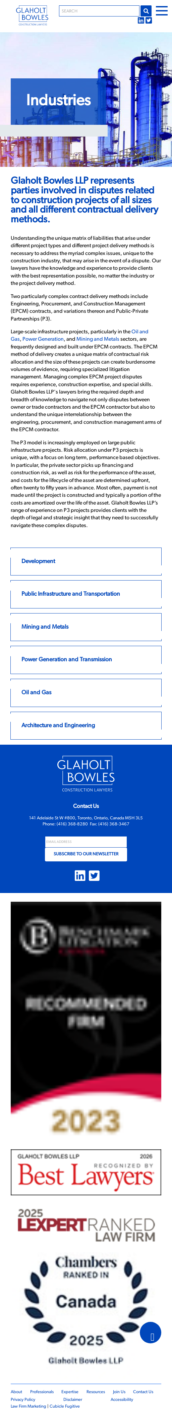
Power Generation (43, 339)
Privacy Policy (23, 1400)
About (16, 1392)
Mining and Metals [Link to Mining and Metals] (44, 627)
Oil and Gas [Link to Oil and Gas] (36, 693)
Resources (96, 1392)
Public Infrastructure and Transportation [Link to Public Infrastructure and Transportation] (70, 594)
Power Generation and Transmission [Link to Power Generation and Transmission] (66, 660)
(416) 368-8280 (72, 824)
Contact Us (143, 1392)
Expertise (69, 1392)
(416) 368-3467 (113, 824)
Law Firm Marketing (28, 1406)
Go (146, 11)
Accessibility (122, 1400)
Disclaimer (72, 1400)
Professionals (42, 1392)
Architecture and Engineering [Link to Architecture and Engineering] (58, 726)
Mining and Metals (97, 339)
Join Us (119, 1392)
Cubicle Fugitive (65, 1406)
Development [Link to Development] (38, 561)
